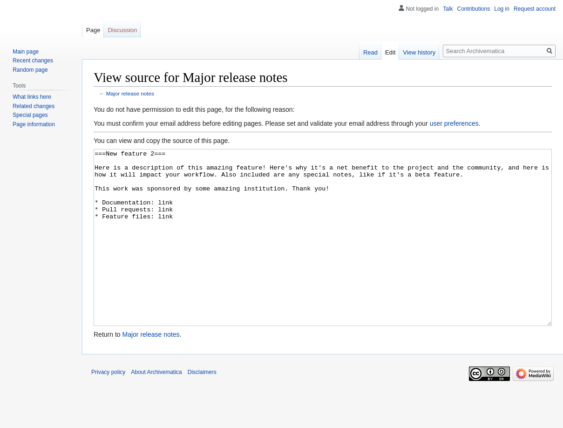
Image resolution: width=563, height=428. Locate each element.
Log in (501, 9)
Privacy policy (108, 407)
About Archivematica (156, 407)
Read (370, 52)
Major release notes (130, 93)
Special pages (30, 115)
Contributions (473, 9)
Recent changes (33, 60)
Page (93, 30)
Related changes (33, 106)
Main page (26, 51)
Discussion (122, 30)
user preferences (454, 123)
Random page (30, 70)
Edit (390, 52)
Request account (535, 9)
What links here (32, 97)
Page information (34, 124)
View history (419, 52)
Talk (448, 9)
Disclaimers (202, 407)
